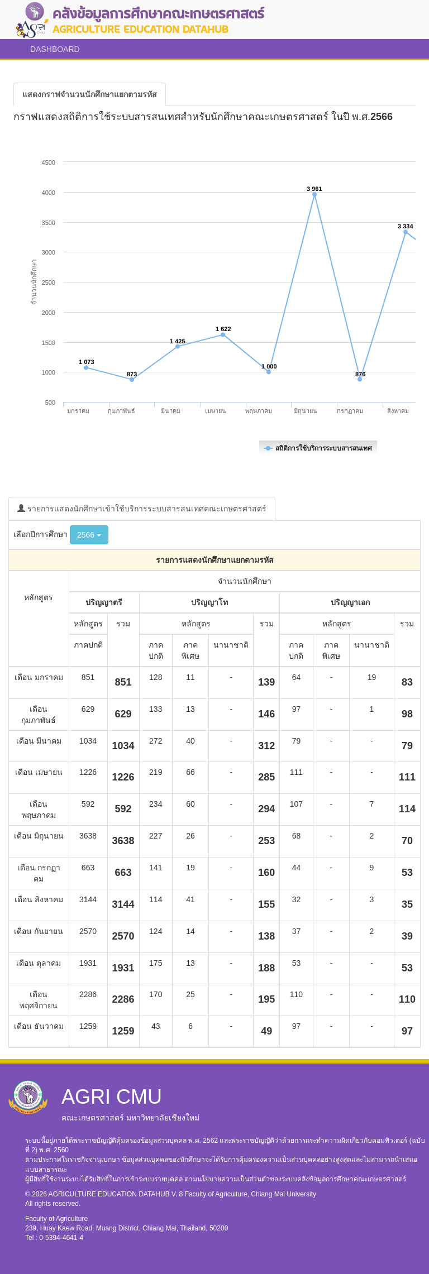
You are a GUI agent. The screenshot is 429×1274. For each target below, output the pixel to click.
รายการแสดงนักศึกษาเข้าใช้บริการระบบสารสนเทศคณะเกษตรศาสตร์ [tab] (141, 508)
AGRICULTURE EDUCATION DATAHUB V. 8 (117, 1194)
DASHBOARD (55, 49)
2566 (89, 534)
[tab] (89, 94)
